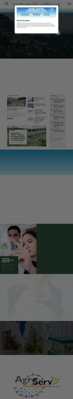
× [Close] (58, 5)
